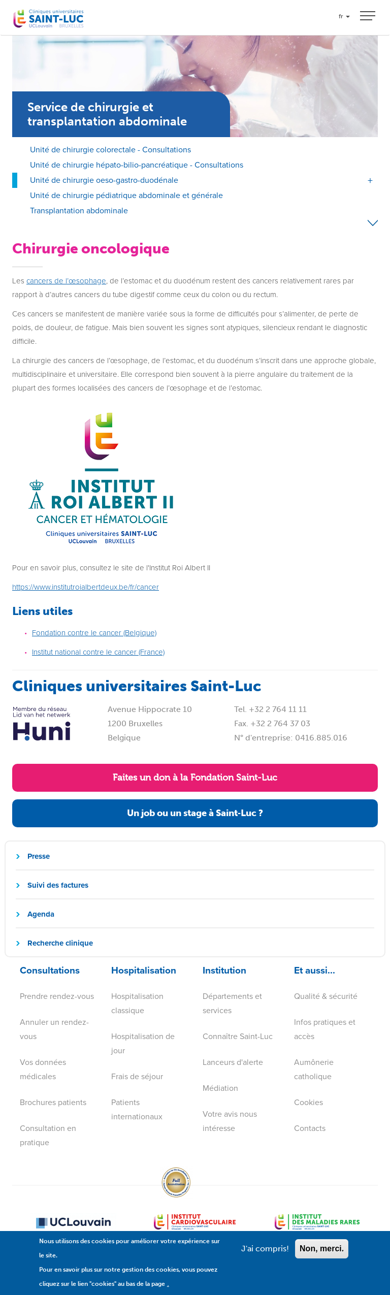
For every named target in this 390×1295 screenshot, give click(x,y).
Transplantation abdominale (79, 210)
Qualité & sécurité (326, 996)
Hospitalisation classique (137, 1003)
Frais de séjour (137, 1076)
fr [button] (344, 16)
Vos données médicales (43, 1069)
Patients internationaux (136, 1109)
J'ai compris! (265, 1254)
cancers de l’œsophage (66, 280)
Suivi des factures (57, 885)
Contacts (310, 1128)
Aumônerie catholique (314, 1069)
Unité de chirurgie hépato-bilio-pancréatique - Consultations (136, 165)
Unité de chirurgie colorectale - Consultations (110, 149)
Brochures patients (53, 1102)
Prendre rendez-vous (57, 996)
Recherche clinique (60, 943)
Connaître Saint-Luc (238, 1036)
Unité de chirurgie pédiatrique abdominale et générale (126, 195)
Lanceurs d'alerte (233, 1062)
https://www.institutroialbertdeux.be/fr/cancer (85, 587)
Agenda (40, 914)
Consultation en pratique (48, 1135)
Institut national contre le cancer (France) (98, 652)
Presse (38, 856)
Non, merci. (322, 1254)
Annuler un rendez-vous (54, 1029)
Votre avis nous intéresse (230, 1121)
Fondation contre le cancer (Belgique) (94, 632)
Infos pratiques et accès (324, 1029)
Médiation (220, 1088)
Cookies (308, 1102)
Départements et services (232, 1003)
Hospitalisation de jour (143, 1043)
